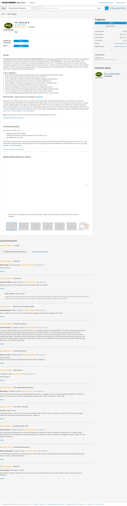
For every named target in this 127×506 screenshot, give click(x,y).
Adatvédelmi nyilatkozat (39, 504)
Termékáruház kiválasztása (17, 8)
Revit (3, 14)
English (21, 46)
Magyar (33, 2)
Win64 (21, 41)
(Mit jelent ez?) (39, 265)
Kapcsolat (90, 504)
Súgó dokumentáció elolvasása (13, 118)
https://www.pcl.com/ (120, 43)
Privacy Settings (99, 504)
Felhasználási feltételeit (71, 504)
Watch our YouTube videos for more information (19, 111)
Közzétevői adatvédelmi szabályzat (13, 149)
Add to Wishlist (111, 26)
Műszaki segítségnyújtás (40, 252)
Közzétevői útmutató (106, 3)
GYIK (85, 504)
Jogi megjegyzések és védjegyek (55, 504)
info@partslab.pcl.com (120, 46)
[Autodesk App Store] (13, 2)
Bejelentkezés (120, 3)
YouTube (39, 97)
